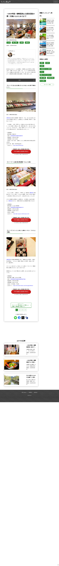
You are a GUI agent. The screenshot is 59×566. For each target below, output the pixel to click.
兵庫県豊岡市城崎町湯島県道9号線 (17, 279)
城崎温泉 (27, 42)
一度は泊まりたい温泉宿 (46, 68)
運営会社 (35, 392)
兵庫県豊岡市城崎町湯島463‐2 (17, 207)
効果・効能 (43, 77)
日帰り (42, 62)
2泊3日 (42, 65)
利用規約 (30, 392)
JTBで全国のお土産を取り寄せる (21, 151)
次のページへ (21, 305)
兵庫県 (21, 42)
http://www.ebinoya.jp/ (18, 145)
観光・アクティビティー (46, 74)
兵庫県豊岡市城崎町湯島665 (16, 135)
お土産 (8, 42)
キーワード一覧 (47, 84)
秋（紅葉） (43, 80)
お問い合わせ (24, 392)
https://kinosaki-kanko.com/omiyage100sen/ (23, 285)
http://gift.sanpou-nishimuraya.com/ (21, 213)
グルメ (42, 71)
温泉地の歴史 (51, 77)
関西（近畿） (15, 42)
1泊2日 (47, 62)
